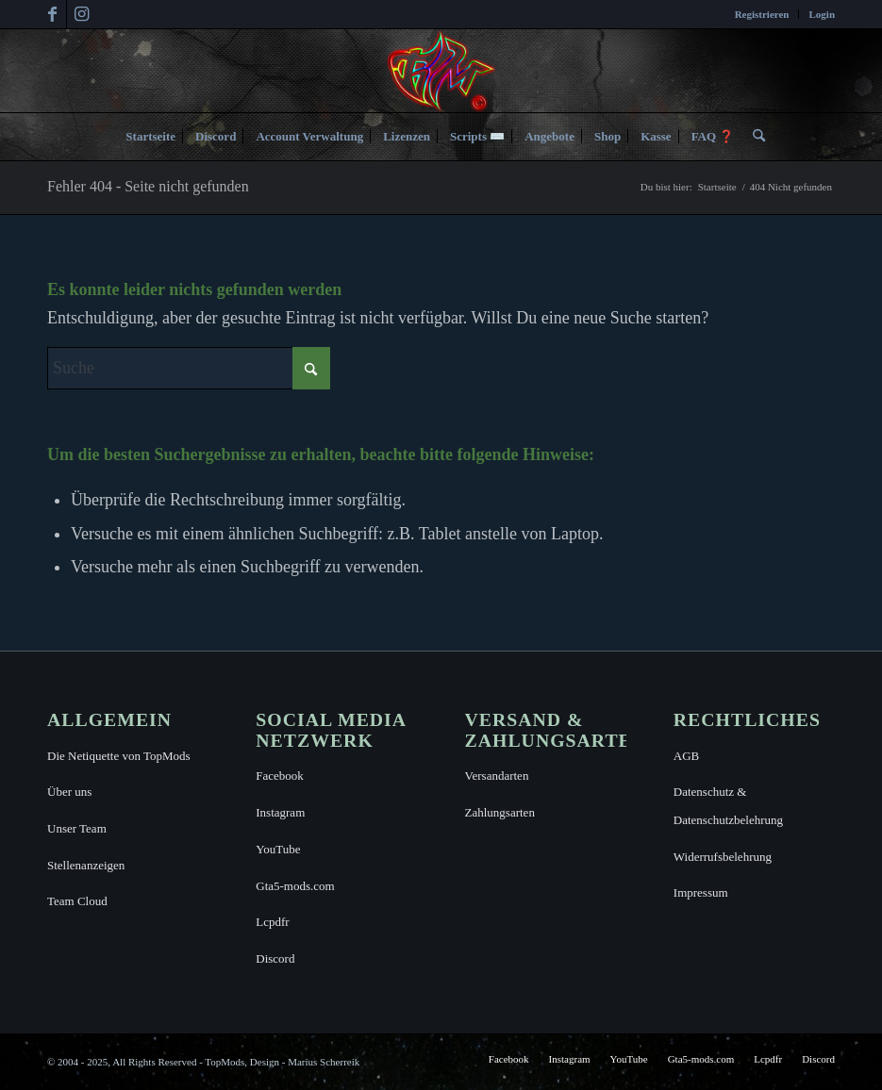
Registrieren (762, 14)
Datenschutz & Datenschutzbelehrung (728, 805)
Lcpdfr (272, 922)
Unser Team (77, 828)
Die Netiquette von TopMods (119, 756)
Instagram (280, 812)
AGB (686, 756)
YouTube (278, 849)
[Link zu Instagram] (81, 14)
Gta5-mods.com (295, 886)
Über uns (69, 791)
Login (821, 14)
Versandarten (497, 775)
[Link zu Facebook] (52, 14)
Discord (275, 958)
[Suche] (754, 136)
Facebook (280, 775)
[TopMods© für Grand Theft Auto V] (441, 70)
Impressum (701, 892)
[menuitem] (762, 14)
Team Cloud (77, 901)
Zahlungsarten (500, 812)
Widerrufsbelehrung (723, 857)
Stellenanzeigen (86, 865)
